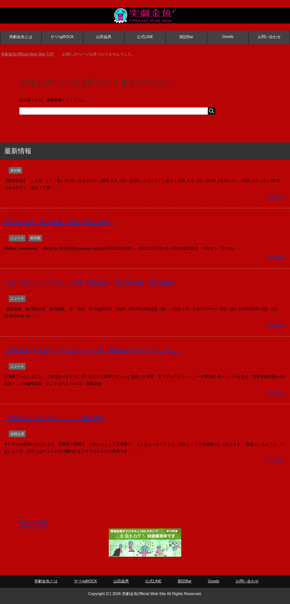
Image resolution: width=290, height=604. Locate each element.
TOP (27, 54)
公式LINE (145, 37)
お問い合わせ (269, 37)
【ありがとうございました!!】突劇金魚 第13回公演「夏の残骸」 (91, 282)
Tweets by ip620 (33, 522)
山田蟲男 (103, 37)
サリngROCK (62, 37)
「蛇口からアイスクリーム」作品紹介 (54, 418)
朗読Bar (186, 37)
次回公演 (17, 434)
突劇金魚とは (20, 37)
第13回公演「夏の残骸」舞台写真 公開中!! (59, 222)
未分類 (15, 170)
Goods (227, 37)
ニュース (17, 238)
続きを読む (276, 196)
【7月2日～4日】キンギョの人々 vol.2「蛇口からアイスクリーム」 (92, 350)
